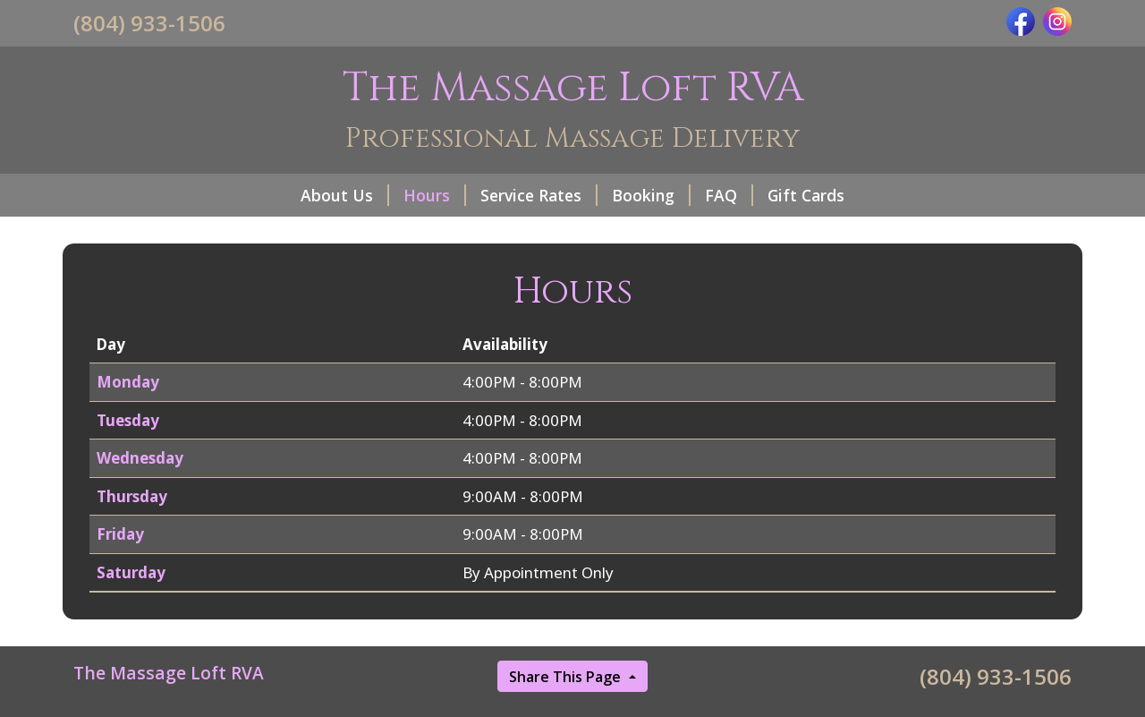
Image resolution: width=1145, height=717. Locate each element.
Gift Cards (806, 195)
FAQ (729, 195)
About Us (345, 195)
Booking (651, 195)
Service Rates (539, 195)
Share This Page (566, 677)
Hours (434, 195)
